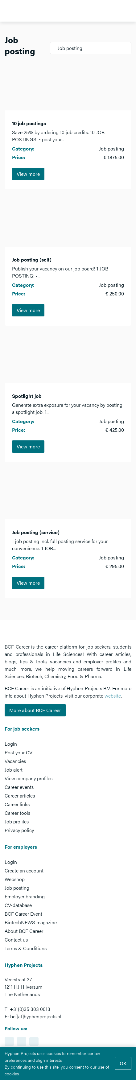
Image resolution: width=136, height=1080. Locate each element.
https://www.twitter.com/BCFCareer (34, 1041)
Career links (17, 804)
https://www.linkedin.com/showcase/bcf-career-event (9, 1041)
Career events (19, 786)
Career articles (20, 795)
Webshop (15, 879)
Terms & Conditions (26, 948)
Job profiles (17, 821)
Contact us (16, 939)
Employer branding (25, 896)
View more (28, 173)
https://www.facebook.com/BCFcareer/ (21, 1041)
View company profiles (28, 778)
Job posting (17, 887)
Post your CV (18, 752)
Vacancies (15, 761)
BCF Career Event (23, 913)
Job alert (14, 769)
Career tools (17, 812)
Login (11, 743)
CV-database (18, 905)
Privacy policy (19, 830)
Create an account (24, 870)
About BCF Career (24, 930)
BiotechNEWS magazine (31, 922)
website (113, 695)
